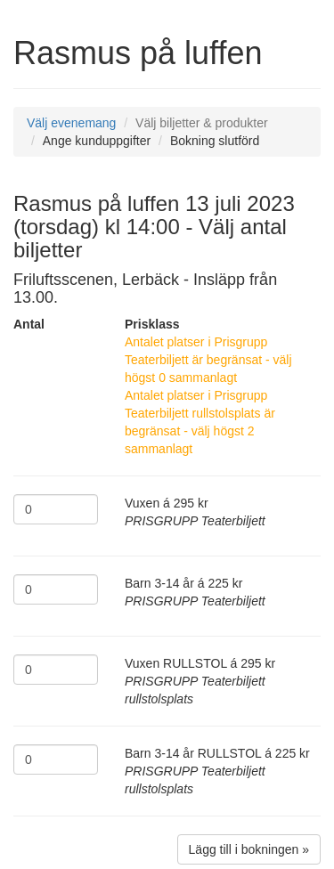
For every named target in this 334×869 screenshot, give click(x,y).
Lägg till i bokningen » (249, 849)
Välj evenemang (71, 123)
